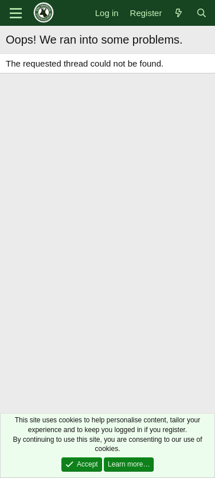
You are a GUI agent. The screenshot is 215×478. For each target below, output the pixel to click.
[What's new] (178, 13)
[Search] (201, 13)
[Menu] (15, 13)
